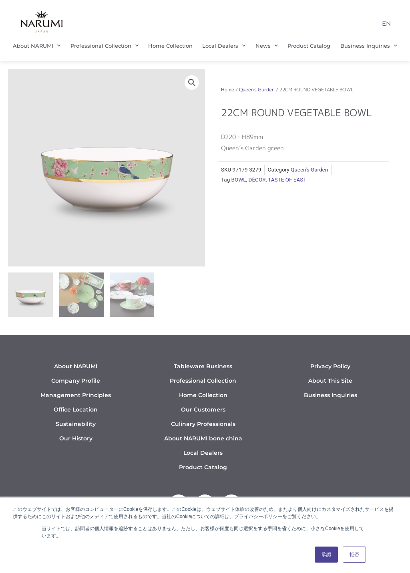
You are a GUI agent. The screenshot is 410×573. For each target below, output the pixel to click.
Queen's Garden (257, 89)
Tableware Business (203, 366)
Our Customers (203, 409)
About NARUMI (36, 45)
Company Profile (75, 380)
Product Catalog (308, 45)
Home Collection (170, 45)
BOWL (238, 179)
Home (227, 89)
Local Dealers (223, 45)
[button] (192, 82)
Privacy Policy (330, 366)
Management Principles (75, 395)
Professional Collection (104, 45)
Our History (75, 438)
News (266, 45)
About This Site (330, 380)
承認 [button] (326, 554)
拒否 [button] (354, 554)
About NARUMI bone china (203, 438)
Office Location (76, 409)
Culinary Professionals (203, 424)
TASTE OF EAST (287, 179)
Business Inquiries (368, 45)
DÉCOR (257, 179)
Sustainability (76, 424)
